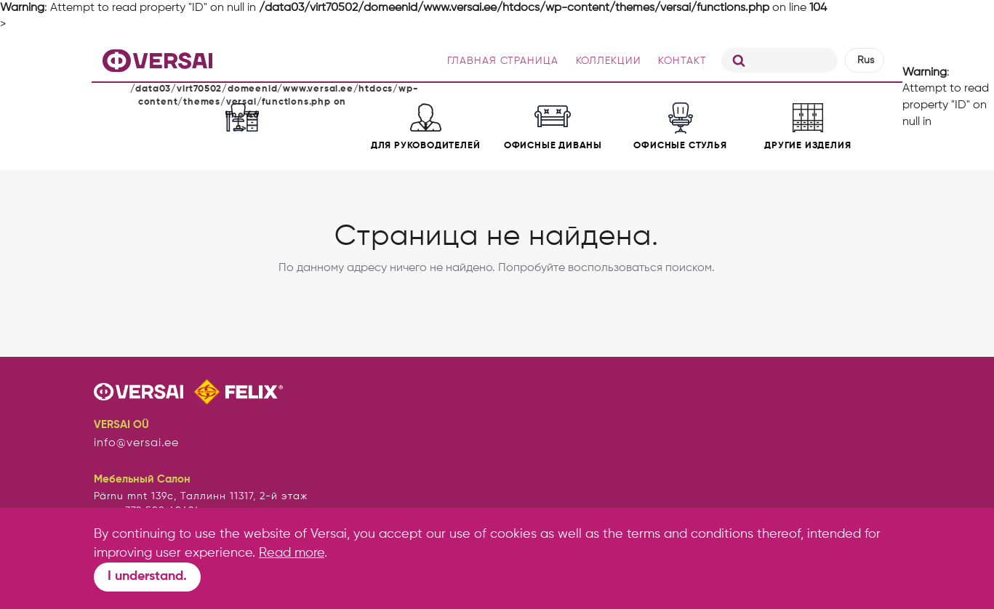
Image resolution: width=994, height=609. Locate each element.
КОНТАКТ (682, 61)
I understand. (147, 576)
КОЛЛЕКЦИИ (608, 61)
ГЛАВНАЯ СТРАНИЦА (502, 61)
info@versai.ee (136, 443)
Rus (865, 60)
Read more (291, 553)
